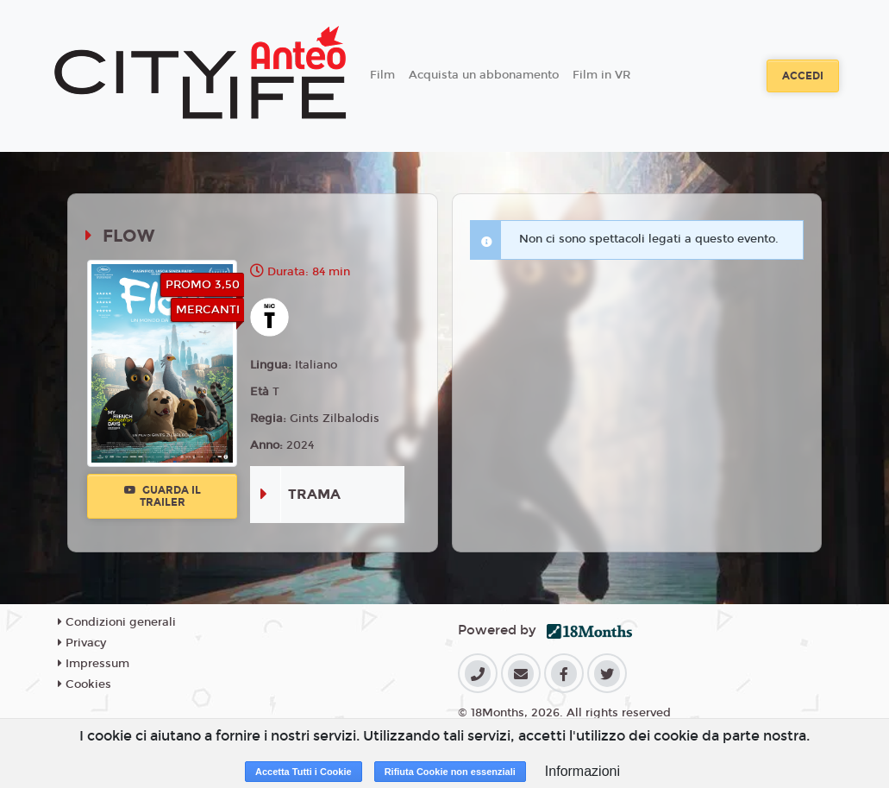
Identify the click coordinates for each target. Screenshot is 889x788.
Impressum (93, 664)
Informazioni (582, 771)
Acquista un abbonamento (484, 75)
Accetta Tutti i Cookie (303, 771)
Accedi (802, 76)
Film (382, 75)
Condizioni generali (117, 622)
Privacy (82, 643)
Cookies (84, 684)
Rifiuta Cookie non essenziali (450, 771)
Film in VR (601, 75)
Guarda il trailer (162, 496)
